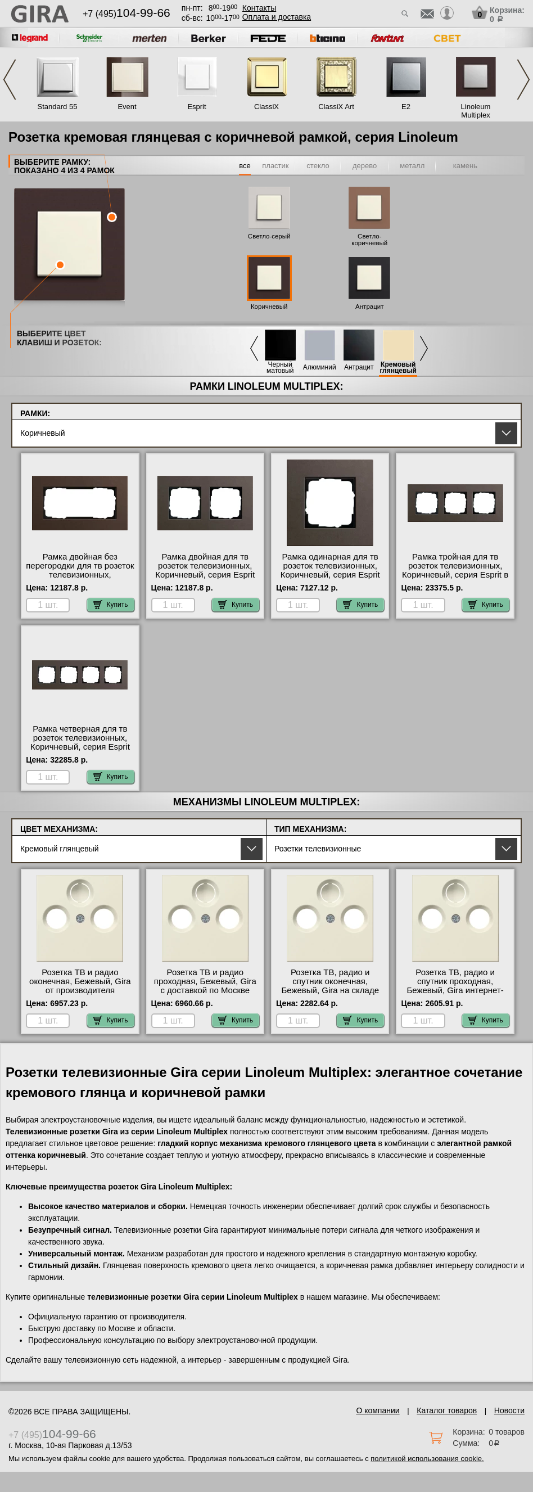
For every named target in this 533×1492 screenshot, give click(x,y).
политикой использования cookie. (427, 1458)
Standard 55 (58, 106)
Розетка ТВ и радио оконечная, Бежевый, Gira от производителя (80, 981)
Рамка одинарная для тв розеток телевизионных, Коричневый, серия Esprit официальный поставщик (330, 570)
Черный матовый (279, 368)
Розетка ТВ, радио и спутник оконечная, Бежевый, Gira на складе (330, 981)
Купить (110, 604)
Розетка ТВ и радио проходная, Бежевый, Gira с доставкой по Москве (205, 981)
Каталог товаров (447, 1410)
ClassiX (266, 106)
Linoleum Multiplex (476, 110)
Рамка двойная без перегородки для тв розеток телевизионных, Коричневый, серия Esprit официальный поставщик (80, 574)
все (245, 165)
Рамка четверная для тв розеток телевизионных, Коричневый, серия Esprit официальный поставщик (80, 742)
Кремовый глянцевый (398, 368)
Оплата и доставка (276, 16)
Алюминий (319, 367)
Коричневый (269, 306)
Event (127, 106)
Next (523, 79)
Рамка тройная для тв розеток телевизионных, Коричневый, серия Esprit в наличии (455, 570)
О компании (377, 1410)
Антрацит (369, 306)
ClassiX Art (336, 106)
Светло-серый (269, 236)
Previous (9, 79)
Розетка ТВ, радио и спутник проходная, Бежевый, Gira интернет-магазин (454, 986)
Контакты (259, 7)
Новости (509, 1410)
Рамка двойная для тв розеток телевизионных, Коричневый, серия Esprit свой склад (205, 570)
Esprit (196, 106)
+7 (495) (126, 14)
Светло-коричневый (369, 239)
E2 (405, 106)
